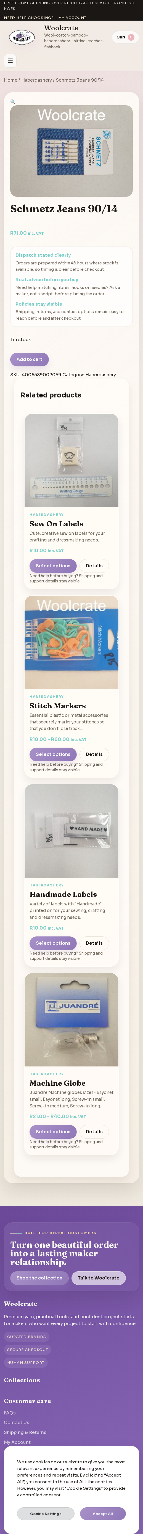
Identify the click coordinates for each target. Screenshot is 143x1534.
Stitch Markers (58, 705)
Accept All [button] (103, 1513)
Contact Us (16, 1422)
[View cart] (125, 37)
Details (94, 566)
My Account (17, 1442)
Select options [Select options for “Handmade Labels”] (53, 943)
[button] (13, 102)
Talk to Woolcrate (99, 1278)
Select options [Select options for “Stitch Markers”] (53, 754)
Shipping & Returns (25, 1432)
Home (10, 80)
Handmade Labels (63, 894)
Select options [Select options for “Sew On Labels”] (53, 566)
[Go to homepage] (22, 37)
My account (72, 17)
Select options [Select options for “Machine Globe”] (53, 1132)
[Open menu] (10, 61)
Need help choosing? (29, 17)
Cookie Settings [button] (46, 1513)
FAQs (10, 1413)
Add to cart (30, 359)
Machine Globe (58, 1083)
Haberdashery (36, 80)
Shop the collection (39, 1278)
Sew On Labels (56, 523)
